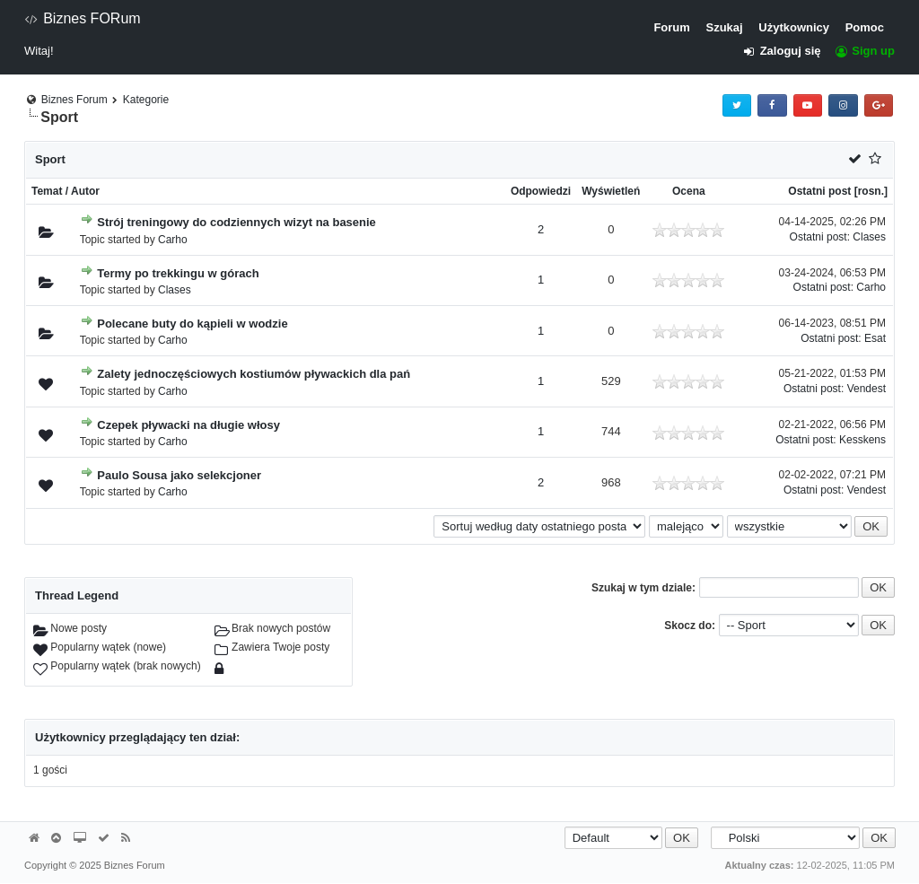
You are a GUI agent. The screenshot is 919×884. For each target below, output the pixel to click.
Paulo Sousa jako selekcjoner (179, 475)
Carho (173, 239)
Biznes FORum (82, 18)
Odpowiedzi (541, 191)
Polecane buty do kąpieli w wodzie (192, 323)
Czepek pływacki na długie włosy (188, 425)
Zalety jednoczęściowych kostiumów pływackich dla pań (253, 374)
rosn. (871, 191)
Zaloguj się (787, 50)
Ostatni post (819, 191)
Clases (869, 237)
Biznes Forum (74, 99)
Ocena (688, 191)
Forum (671, 27)
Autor (85, 191)
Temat (46, 191)
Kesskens (862, 439)
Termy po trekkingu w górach (177, 273)
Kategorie (146, 99)
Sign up (864, 50)
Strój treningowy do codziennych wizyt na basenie (236, 222)
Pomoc (864, 27)
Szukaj (723, 27)
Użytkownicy (793, 27)
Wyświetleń (611, 191)
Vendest (866, 388)
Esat (875, 338)
